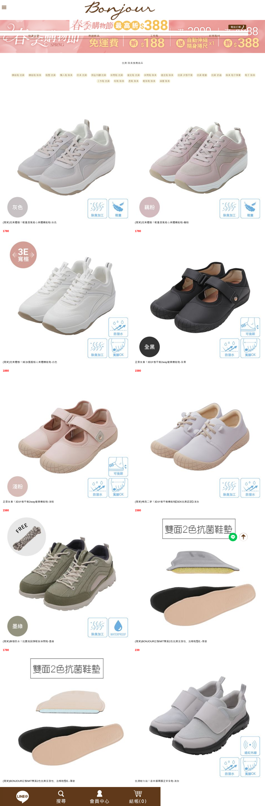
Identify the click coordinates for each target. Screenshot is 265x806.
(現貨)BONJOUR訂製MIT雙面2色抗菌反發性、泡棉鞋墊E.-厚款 (171, 641)
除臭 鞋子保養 (233, 75)
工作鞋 (154, 35)
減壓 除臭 (165, 81)
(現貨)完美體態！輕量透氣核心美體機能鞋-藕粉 (162, 222)
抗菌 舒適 (216, 75)
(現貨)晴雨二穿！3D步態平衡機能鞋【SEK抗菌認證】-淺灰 (167, 501)
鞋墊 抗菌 (51, 75)
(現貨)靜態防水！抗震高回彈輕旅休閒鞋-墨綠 (28, 641)
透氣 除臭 (133, 81)
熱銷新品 (94, 35)
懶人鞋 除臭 (66, 75)
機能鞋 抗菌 (18, 75)
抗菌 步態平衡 (185, 75)
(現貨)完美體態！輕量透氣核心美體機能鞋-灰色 (30, 222)
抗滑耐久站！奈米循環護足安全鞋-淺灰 (157, 780)
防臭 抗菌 (82, 75)
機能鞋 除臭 (35, 75)
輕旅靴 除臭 (149, 81)
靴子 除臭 (250, 75)
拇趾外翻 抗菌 (98, 75)
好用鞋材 (214, 35)
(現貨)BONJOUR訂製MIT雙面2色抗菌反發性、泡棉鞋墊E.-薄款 (39, 780)
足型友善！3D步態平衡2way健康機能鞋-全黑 (160, 362)
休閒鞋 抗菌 (116, 75)
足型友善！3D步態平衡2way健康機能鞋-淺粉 (28, 501)
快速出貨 (33, 35)
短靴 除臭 (119, 81)
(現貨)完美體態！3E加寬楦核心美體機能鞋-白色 (30, 362)
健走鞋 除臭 (167, 75)
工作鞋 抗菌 (103, 81)
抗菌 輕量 (202, 75)
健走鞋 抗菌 (133, 75)
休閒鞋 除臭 (150, 75)
